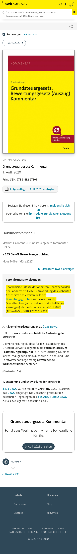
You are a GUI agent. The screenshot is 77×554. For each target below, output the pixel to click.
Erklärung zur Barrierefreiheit (48, 532)
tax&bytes (52, 512)
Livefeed (18, 512)
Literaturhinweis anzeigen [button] (58, 269)
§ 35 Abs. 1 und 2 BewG (52, 397)
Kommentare (15, 12)
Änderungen (14, 34)
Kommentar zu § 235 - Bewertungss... (25, 15)
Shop (49, 504)
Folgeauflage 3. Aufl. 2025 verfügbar (33, 189)
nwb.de (18, 495)
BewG (11, 393)
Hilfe (61, 528)
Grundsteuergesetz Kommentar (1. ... (43, 12)
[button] (60, 4)
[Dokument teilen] (71, 26)
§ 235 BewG (50, 326)
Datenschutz (17, 532)
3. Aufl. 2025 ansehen (38, 446)
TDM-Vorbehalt (45, 528)
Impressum (17, 528)
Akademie (52, 495)
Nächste (30, 34)
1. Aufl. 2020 (14, 43)
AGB (30, 528)
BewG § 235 (12, 474)
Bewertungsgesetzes (19, 299)
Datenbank (20, 504)
